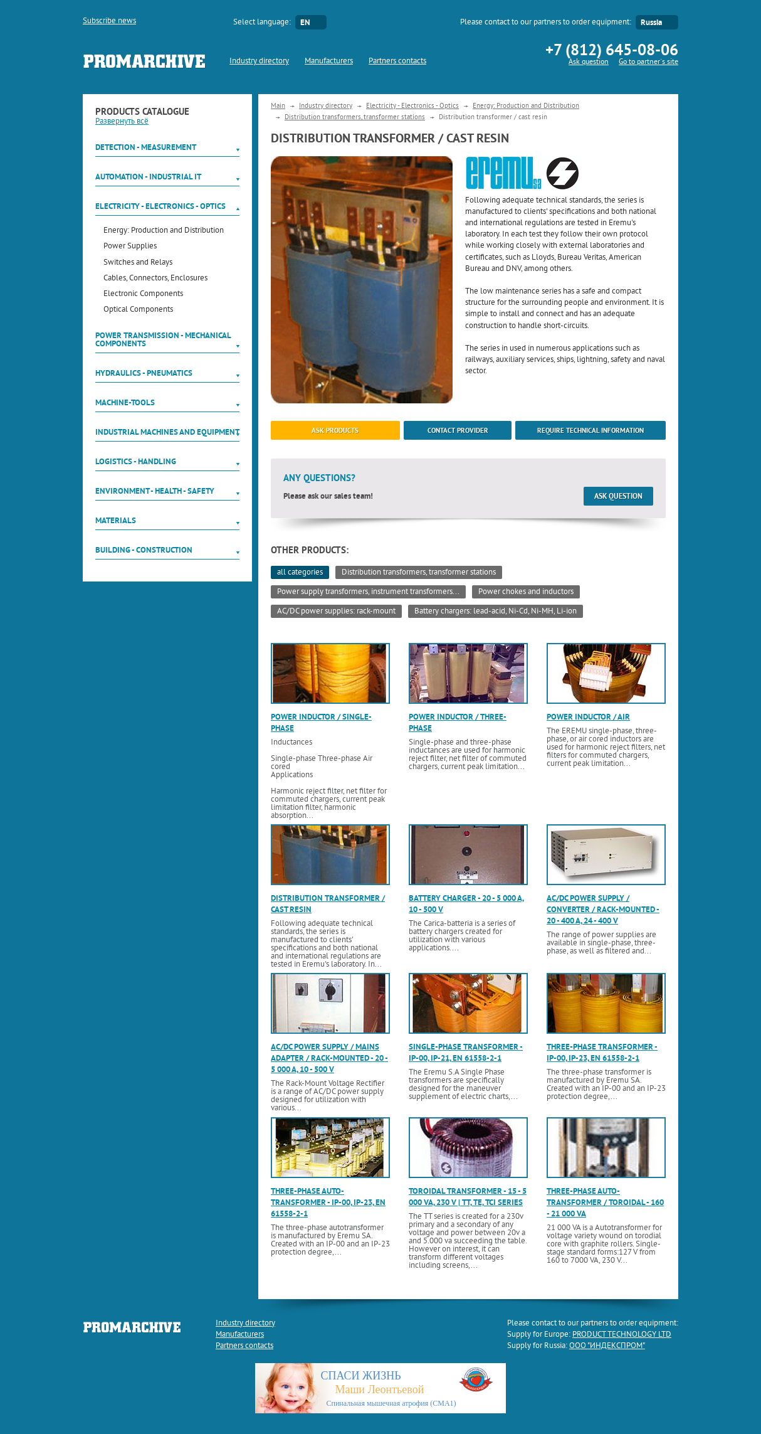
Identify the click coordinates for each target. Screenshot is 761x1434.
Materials (115, 520)
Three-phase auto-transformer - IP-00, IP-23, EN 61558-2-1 (328, 1202)
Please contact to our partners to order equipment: (545, 23)
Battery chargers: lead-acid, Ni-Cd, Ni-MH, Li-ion (495, 612)
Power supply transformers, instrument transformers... (368, 592)
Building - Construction (143, 550)
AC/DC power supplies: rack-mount (336, 612)
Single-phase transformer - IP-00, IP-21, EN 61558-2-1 (466, 1052)
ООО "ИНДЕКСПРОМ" (607, 1346)
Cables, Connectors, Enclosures (155, 279)
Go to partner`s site (648, 62)
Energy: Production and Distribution (163, 231)
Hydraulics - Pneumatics (143, 373)
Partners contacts (397, 61)
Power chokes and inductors (526, 592)
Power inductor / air (588, 716)
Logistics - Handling (135, 461)
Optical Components (138, 310)
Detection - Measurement (145, 147)
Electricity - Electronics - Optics (160, 206)
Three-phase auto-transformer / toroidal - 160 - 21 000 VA (605, 1202)
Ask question (589, 62)
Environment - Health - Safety (154, 491)
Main (278, 106)
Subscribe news (109, 21)
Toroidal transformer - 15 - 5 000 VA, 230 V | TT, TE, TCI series (468, 1197)
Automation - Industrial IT (148, 177)
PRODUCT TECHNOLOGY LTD (621, 1335)
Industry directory (259, 61)
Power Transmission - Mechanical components (163, 339)
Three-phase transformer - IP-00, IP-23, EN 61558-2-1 (602, 1052)
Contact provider (458, 430)
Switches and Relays (137, 263)
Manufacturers (329, 61)
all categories (300, 573)
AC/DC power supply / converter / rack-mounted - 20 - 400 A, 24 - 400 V (603, 909)
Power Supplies (130, 247)
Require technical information (590, 430)
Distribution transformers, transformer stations (355, 117)
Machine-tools (125, 402)
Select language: (262, 23)
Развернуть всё (122, 122)
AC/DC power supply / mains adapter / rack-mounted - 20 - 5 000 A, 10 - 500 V (329, 1058)
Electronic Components (143, 294)
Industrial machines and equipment (167, 432)
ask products (335, 430)
